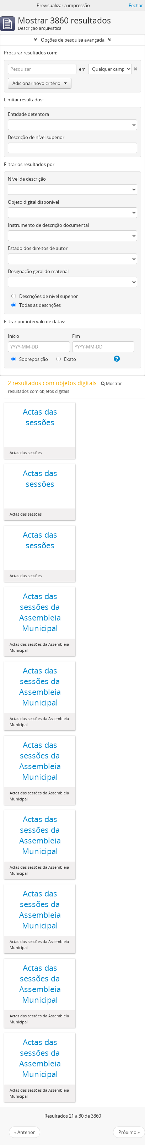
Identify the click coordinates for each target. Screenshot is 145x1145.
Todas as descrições (36, 305)
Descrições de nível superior (44, 296)
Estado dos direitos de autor (38, 248)
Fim (76, 336)
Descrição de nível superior (36, 137)
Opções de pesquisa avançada (72, 40)
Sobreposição (29, 359)
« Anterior (24, 1132)
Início (13, 336)
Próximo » (129, 1132)
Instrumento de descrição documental (48, 225)
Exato (66, 359)
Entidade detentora (28, 114)
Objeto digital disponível (33, 202)
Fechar (136, 5)
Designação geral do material (38, 271)
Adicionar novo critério (39, 83)
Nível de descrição (27, 179)
